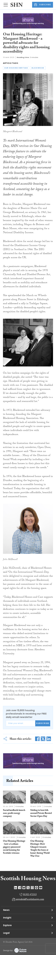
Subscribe (42, 723)
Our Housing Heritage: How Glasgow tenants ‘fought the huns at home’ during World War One (40, 848)
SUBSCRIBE (42, 4)
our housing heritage (16, 68)
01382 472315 (30, 895)
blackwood (38, 68)
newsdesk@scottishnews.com (30, 899)
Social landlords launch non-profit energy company (14, 813)
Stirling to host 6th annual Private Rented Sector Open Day (41, 813)
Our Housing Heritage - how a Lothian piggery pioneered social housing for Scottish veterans (14, 847)
